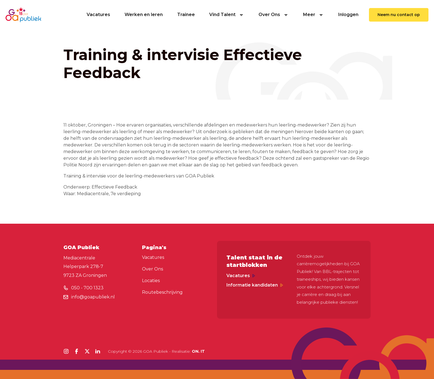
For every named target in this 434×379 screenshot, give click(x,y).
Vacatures (98, 14)
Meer (313, 14)
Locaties (151, 280)
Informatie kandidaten (254, 285)
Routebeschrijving (162, 292)
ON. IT (198, 351)
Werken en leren (144, 14)
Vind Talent (226, 14)
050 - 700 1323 (87, 287)
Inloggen (348, 14)
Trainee (186, 14)
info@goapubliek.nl (93, 297)
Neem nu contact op (399, 14)
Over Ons (274, 14)
